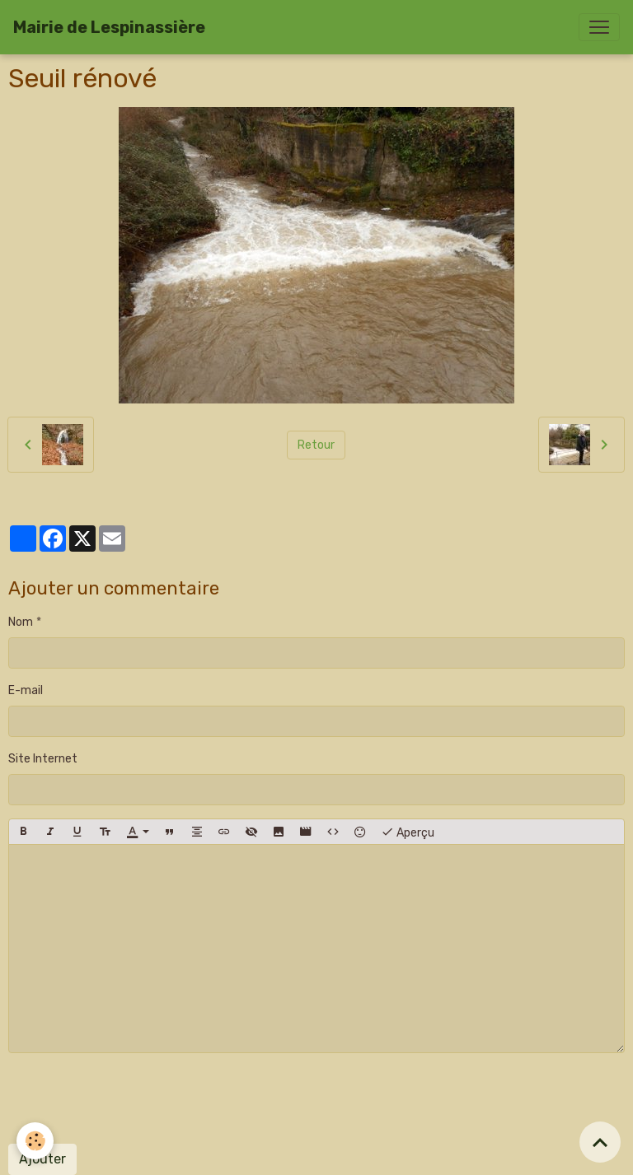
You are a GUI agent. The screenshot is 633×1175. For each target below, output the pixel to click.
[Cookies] (35, 1140)
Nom (20, 622)
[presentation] (133, 1098)
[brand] (109, 27)
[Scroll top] (600, 1142)
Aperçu (407, 831)
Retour (316, 445)
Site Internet (42, 759)
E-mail (25, 690)
